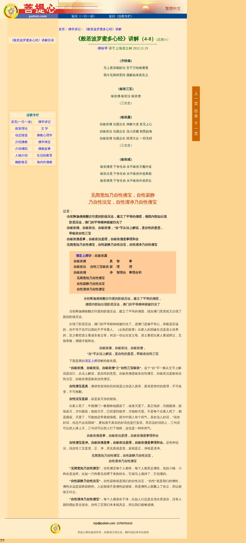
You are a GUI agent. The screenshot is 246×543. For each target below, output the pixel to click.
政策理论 (21, 128)
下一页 (195, 128)
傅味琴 (103, 48)
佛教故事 (44, 148)
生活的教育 (44, 155)
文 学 (44, 128)
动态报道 (21, 135)
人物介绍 (21, 155)
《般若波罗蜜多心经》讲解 (103, 29)
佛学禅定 (44, 142)
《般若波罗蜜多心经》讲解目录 (32, 40)
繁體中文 (173, 8)
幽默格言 (21, 162)
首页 (62, 29)
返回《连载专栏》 (121, 16)
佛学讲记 (44, 122)
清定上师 (82, 255)
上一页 (195, 98)
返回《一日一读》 (83, 16)
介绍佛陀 (21, 148)
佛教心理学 (44, 135)
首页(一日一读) (21, 122)
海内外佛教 (44, 162)
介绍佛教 (21, 142)
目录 (195, 113)
